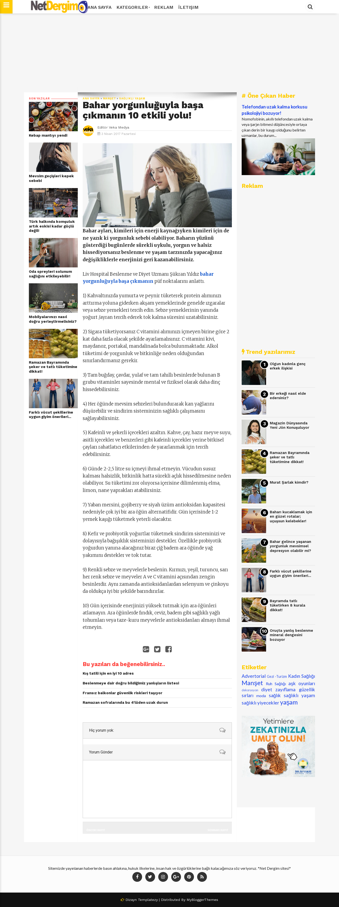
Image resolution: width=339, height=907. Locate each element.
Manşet (109, 98)
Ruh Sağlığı (276, 683)
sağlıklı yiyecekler (260, 702)
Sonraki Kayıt (218, 830)
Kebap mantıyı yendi (48, 135)
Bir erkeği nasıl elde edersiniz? (288, 395)
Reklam (163, 7)
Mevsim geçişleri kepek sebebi (51, 178)
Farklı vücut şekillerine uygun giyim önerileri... (51, 414)
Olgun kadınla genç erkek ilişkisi (287, 366)
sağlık (275, 695)
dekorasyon (250, 690)
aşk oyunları (301, 683)
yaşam (289, 702)
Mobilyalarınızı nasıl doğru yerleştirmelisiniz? (53, 319)
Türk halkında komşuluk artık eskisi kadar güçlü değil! (52, 226)
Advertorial (254, 676)
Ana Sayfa (100, 7)
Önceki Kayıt (95, 830)
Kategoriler (132, 7)
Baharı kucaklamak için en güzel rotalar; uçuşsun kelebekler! (291, 516)
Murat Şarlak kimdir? (289, 482)
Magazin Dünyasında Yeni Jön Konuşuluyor (289, 425)
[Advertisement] (169, 53)
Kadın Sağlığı (301, 676)
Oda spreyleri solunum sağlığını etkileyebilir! (50, 273)
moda (261, 695)
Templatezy (148, 900)
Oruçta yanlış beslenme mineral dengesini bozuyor (291, 635)
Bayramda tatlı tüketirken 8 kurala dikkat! (287, 605)
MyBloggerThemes (202, 900)
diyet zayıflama (278, 689)
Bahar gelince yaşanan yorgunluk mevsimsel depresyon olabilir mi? (290, 546)
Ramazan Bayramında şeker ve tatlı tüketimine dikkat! (53, 367)
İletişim (188, 7)
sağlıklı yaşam (132, 98)
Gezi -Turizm (277, 676)
